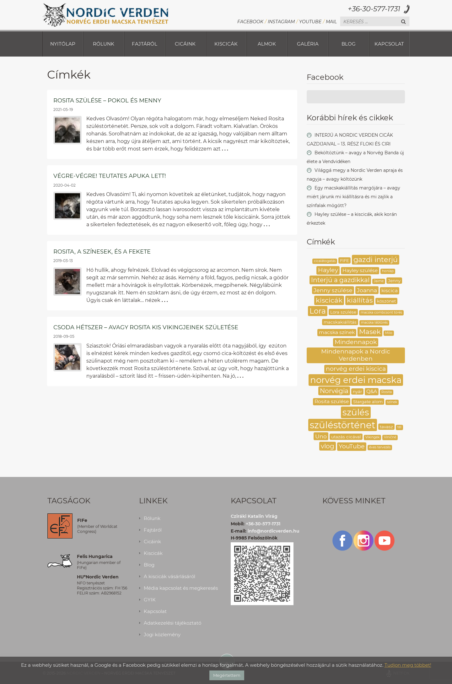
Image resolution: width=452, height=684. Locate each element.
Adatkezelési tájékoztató (172, 623)
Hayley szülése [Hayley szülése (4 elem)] (360, 270)
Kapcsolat (389, 44)
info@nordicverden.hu (273, 531)
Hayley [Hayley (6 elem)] (328, 270)
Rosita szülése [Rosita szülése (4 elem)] (332, 401)
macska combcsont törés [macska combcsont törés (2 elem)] (381, 312)
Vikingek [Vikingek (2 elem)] (372, 437)
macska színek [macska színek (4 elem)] (337, 332)
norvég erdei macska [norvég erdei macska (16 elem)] (355, 380)
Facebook (250, 22)
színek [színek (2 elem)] (392, 402)
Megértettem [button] (226, 675)
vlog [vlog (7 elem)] (327, 446)
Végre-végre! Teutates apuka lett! (109, 175)
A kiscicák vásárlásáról (169, 576)
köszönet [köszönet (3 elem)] (386, 301)
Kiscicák (226, 44)
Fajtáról (144, 44)
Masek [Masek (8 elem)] (370, 331)
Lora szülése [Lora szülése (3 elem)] (343, 312)
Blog (349, 44)
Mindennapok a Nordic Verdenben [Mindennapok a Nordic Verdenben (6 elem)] (355, 355)
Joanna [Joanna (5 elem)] (367, 290)
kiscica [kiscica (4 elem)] (389, 290)
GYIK (150, 600)
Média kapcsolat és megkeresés (181, 588)
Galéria (308, 44)
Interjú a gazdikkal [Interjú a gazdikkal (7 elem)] (340, 280)
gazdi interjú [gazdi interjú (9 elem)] (375, 259)
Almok (267, 44)
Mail (331, 22)
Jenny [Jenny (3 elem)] (394, 280)
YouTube (310, 22)
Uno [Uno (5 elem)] (321, 436)
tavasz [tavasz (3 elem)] (386, 426)
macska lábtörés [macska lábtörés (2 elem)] (374, 322)
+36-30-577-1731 (374, 9)
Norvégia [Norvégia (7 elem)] (334, 391)
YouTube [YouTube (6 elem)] (352, 446)
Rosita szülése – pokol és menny (107, 100)
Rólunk (103, 44)
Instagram (281, 22)
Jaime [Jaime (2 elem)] (379, 281)
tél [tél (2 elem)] (399, 427)
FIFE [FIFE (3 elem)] (344, 260)
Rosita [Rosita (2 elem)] (386, 392)
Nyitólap (62, 44)
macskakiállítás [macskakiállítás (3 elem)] (340, 322)
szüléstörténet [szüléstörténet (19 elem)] (342, 424)
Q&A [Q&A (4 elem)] (371, 391)
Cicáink (185, 44)
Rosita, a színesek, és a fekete (102, 251)
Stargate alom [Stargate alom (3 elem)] (368, 401)
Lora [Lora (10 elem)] (317, 310)
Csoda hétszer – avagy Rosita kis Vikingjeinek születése (145, 327)
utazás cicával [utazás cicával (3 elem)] (346, 436)
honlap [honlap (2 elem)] (388, 271)
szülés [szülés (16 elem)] (355, 412)
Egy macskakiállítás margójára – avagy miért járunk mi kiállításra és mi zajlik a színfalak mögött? (353, 196)
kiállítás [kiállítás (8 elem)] (360, 300)
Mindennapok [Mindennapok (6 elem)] (356, 342)
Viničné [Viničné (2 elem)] (390, 437)
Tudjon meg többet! (408, 665)
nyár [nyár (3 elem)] (357, 391)
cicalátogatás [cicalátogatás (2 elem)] (325, 261)
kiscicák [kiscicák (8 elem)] (329, 300)
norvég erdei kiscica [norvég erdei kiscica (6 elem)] (356, 368)
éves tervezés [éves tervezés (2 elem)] (379, 447)
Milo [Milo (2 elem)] (388, 333)
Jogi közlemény (162, 634)
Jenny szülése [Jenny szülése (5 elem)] (333, 290)
